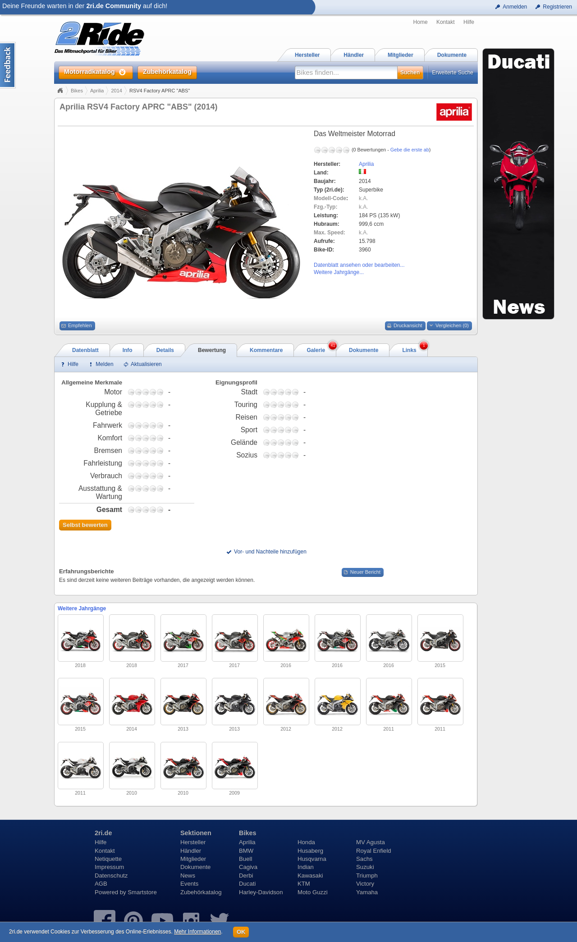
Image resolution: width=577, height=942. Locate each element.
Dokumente (195, 867)
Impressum (109, 867)
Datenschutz (111, 875)
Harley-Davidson (261, 892)
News (187, 875)
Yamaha (367, 892)
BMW (246, 850)
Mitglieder (193, 858)
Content (8, 65)
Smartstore (142, 892)
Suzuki (365, 867)
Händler (190, 850)
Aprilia (97, 90)
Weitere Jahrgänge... (339, 272)
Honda (306, 842)
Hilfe (468, 22)
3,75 (152, 392)
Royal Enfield (373, 850)
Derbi (246, 875)
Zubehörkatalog (201, 892)
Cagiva (248, 867)
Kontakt (445, 22)
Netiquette (108, 858)
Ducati (247, 883)
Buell (245, 858)
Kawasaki (310, 875)
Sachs (364, 858)
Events (189, 883)
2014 (116, 90)
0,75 (131, 392)
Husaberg (310, 850)
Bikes (77, 90)
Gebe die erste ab (409, 149)
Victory (365, 883)
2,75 (145, 392)
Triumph (367, 875)
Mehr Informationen (197, 931)
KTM (304, 883)
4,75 (160, 392)
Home (420, 22)
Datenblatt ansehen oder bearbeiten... (359, 265)
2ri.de (103, 833)
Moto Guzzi (313, 892)
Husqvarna (312, 858)
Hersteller (193, 842)
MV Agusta (370, 842)
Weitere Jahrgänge (82, 608)
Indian (306, 867)
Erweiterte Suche (452, 72)
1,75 (138, 392)
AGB (101, 883)
